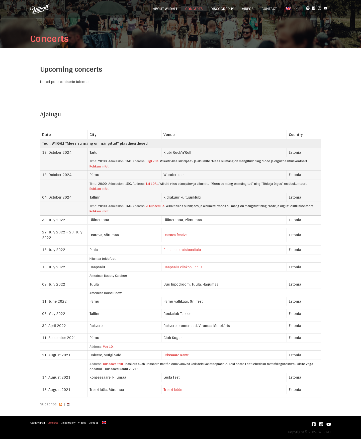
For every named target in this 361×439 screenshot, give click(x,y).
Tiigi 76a (152, 161)
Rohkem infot (99, 166)
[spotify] (308, 8)
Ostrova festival (176, 234)
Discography (222, 8)
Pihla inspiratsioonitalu (182, 249)
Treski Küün (173, 388)
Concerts (194, 8)
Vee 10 (108, 345)
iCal (68, 403)
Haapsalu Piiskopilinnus (183, 266)
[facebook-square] (314, 8)
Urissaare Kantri (176, 354)
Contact (269, 8)
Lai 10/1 (152, 183)
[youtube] (326, 8)
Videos (247, 8)
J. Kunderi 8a (155, 205)
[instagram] (320, 8)
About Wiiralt (165, 8)
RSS (60, 403)
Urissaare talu (113, 363)
